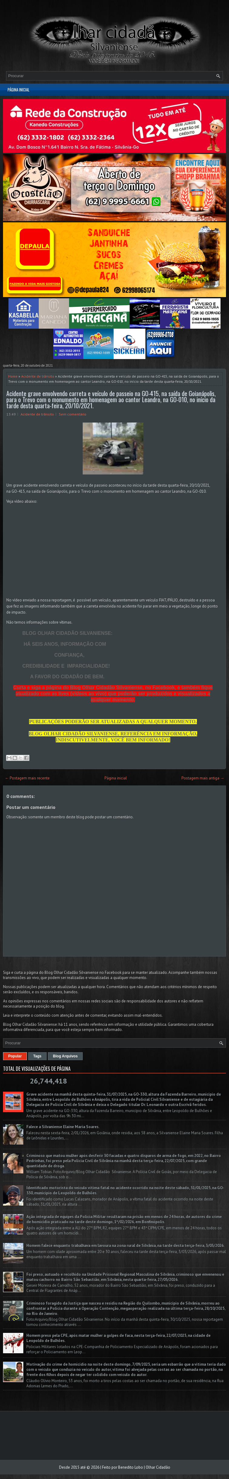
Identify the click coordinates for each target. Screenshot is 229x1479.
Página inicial (18, 90)
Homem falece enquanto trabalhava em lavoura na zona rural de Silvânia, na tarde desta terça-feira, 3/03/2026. (125, 1245)
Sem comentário (72, 414)
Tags (37, 1056)
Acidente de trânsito (37, 376)
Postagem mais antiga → (202, 778)
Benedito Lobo (130, 1467)
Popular (15, 1056)
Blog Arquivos (65, 1056)
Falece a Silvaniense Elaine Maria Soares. (62, 1126)
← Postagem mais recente (27, 778)
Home (13, 376)
